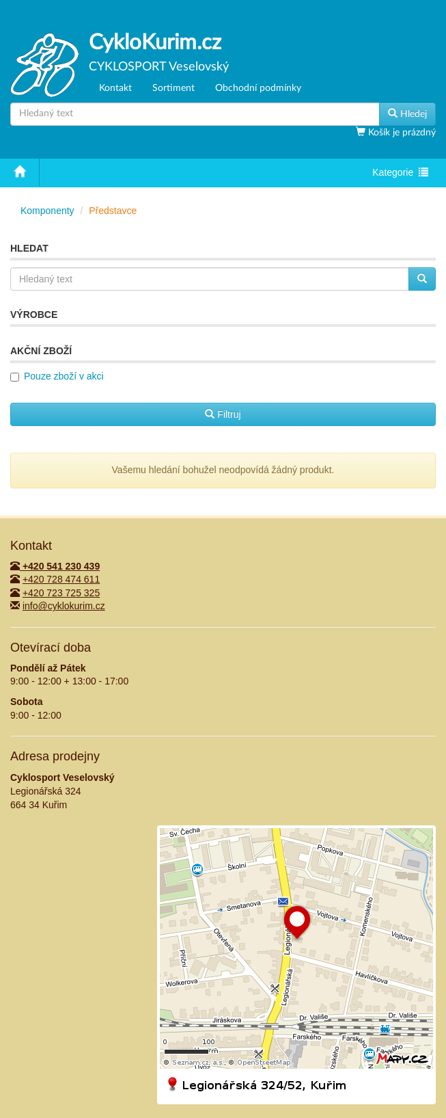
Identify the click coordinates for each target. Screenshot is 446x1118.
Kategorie (400, 173)
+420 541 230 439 (55, 566)
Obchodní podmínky (258, 88)
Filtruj (222, 414)
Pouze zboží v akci (64, 376)
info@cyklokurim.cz (64, 605)
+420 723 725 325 (61, 592)
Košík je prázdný (400, 132)
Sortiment (173, 88)
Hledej (407, 113)
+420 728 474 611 (61, 579)
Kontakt (115, 88)
